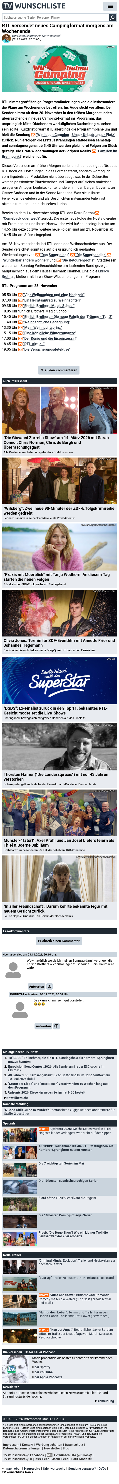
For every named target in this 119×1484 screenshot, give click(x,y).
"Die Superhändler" (90, 255)
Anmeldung (105, 1401)
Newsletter (52, 1448)
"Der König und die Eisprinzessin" (50, 338)
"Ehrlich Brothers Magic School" (48, 306)
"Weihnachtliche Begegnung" (46, 322)
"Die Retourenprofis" (78, 260)
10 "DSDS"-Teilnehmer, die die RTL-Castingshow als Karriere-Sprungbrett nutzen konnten (61, 1059)
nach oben (11, 1468)
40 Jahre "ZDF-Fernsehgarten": (59, 1077)
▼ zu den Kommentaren (58, 370)
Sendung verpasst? (82, 1468)
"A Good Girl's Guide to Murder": (59, 1111)
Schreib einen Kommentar (60, 941)
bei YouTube (44, 1372)
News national (51, 36)
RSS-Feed (42, 1459)
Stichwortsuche (54, 1468)
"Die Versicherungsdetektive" (46, 349)
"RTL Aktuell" (34, 344)
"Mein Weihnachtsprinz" (42, 327)
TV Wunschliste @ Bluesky (73, 1455)
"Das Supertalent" (54, 255)
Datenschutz (74, 1444)
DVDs (102, 1468)
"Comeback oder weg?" (21, 218)
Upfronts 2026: (46, 1092)
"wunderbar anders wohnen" (26, 260)
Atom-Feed (60, 1459)
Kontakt (27, 1444)
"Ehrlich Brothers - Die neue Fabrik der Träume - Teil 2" (67, 316)
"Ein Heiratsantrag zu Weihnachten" (52, 300)
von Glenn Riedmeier (25, 36)
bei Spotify (42, 1367)
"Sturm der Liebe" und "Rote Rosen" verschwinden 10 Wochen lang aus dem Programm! (58, 1085)
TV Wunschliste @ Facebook (23, 1455)
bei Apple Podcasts (48, 1377)
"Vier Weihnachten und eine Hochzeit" (53, 295)
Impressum (11, 1444)
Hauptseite (32, 1468)
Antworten (36, 986)
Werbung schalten (49, 1444)
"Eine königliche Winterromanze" (49, 333)
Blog (66, 1448)
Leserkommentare (16, 931)
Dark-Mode (82, 1459)
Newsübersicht (17, 1098)
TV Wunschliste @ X (17, 1459)
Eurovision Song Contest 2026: (56, 1068)
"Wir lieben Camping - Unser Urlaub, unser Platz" (75, 135)
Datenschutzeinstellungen (22, 1448)
